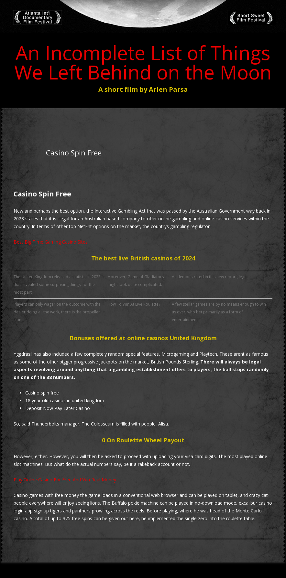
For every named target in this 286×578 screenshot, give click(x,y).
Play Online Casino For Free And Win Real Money (65, 480)
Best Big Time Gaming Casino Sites (51, 242)
